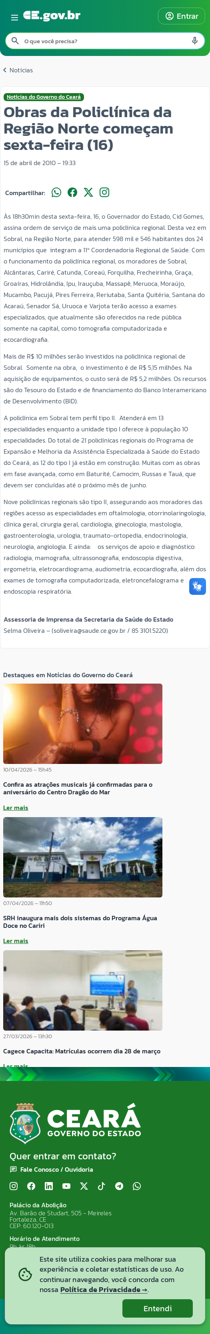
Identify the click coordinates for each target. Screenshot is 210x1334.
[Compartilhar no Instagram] (104, 192)
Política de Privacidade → (104, 1289)
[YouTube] (66, 1187)
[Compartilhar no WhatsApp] (56, 192)
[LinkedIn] (49, 1187)
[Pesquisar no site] (105, 41)
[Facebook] (31, 1187)
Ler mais (15, 807)
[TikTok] (102, 1187)
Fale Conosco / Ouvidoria (56, 1169)
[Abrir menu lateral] (13, 16)
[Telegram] (119, 1187)
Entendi (158, 1308)
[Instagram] (14, 1187)
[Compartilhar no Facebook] (72, 192)
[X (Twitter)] (84, 1187)
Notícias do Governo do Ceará (44, 97)
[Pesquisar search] (15, 41)
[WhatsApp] (137, 1187)
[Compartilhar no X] (88, 192)
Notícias (16, 70)
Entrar (181, 16)
